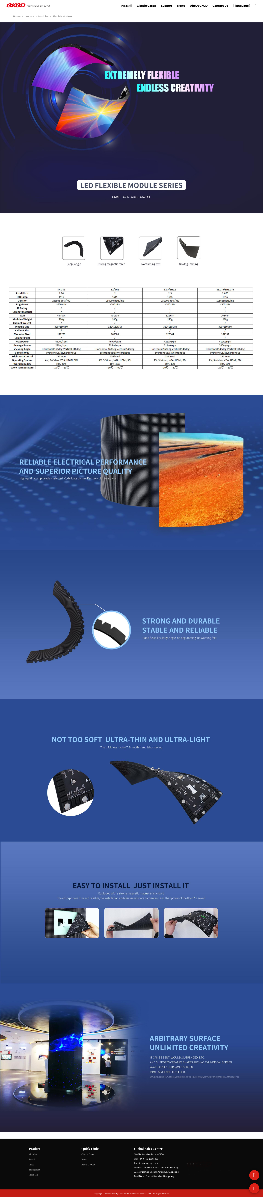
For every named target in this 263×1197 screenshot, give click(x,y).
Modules (43, 16)
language (241, 5)
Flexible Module (62, 16)
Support (166, 5)
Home (16, 16)
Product (125, 5)
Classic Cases (146, 5)
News (181, 5)
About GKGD (198, 5)
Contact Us (220, 5)
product (29, 16)
